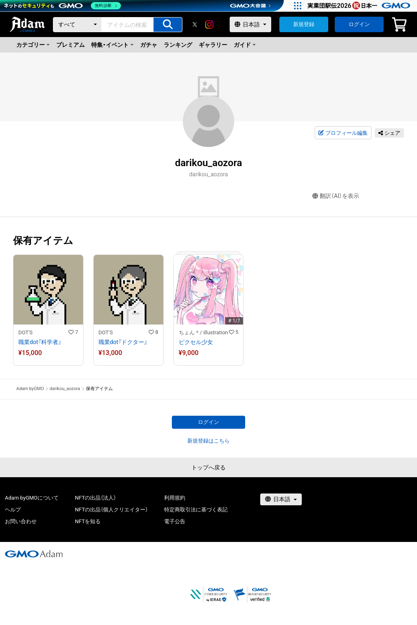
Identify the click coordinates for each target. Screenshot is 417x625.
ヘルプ (13, 510)
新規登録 (303, 24)
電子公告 (174, 521)
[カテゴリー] (77, 24)
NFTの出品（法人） (95, 498)
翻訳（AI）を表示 (335, 196)
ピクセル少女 (196, 342)
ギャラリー (213, 45)
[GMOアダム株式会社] (34, 553)
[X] (195, 24)
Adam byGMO (30, 388)
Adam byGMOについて (32, 498)
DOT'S (25, 332)
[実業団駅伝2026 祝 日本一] (360, 5)
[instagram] (209, 24)
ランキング (178, 45)
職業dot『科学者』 (39, 342)
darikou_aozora (65, 388)
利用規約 (174, 498)
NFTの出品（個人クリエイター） (111, 510)
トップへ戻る (208, 467)
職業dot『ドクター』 (123, 342)
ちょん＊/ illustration (203, 332)
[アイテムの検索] (167, 24)
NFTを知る (88, 521)
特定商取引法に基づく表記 (196, 510)
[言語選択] (250, 24)
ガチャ (148, 45)
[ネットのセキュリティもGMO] (62, 5)
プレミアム (70, 45)
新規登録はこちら (208, 441)
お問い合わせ (21, 521)
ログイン (359, 24)
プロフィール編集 (342, 133)
